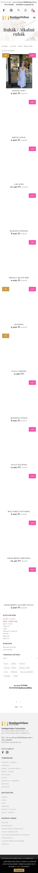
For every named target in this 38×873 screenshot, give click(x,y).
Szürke (7, 675)
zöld (15, 675)
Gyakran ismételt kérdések (13, 841)
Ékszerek (5, 806)
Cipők (4, 800)
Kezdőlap (5, 46)
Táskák (4, 797)
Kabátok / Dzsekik (9, 619)
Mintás (14, 671)
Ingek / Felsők (7, 624)
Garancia (5, 844)
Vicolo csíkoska (19, 371)
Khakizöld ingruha (19, 231)
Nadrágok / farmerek (10, 631)
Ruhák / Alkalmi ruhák (25, 46)
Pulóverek (6, 626)
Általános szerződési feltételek (16, 835)
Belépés (5, 822)
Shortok (5, 634)
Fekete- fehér (10, 667)
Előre (18, 707)
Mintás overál (19, 137)
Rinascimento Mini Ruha (19, 558)
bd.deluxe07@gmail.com (11, 742)
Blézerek (6, 638)
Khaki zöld (24, 667)
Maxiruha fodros (19, 418)
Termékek (13, 46)
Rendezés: (5, 51)
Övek (4, 803)
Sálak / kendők (8, 812)
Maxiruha (19, 324)
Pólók (5, 629)
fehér (13, 663)
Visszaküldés (7, 838)
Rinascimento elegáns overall (19, 605)
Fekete (22, 663)
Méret (5, 658)
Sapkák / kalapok (9, 809)
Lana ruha (19, 184)
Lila (6, 671)
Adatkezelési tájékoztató (12, 829)
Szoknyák (6, 636)
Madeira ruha (19, 91)
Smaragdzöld (26, 671)
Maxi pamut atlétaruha (19, 511)
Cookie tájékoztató (10, 832)
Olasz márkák (7, 650)
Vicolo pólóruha (19, 465)
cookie (18, 866)
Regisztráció (7, 825)
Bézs (6, 663)
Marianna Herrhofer (9, 647)
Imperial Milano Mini (19, 278)
